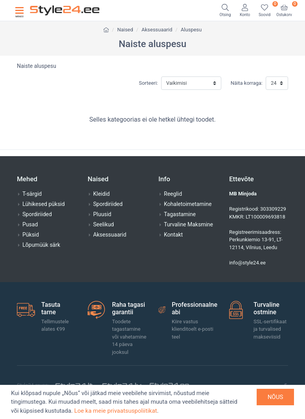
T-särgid (32, 194)
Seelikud (103, 224)
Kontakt (173, 234)
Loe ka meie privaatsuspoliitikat (115, 410)
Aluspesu (191, 30)
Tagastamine (180, 214)
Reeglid (173, 194)
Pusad (30, 224)
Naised (125, 30)
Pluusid (102, 214)
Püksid (30, 234)
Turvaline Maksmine (188, 224)
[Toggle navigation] (19, 10)
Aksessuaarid (156, 30)
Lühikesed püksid (43, 204)
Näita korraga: (247, 83)
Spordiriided (37, 214)
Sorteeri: (148, 83)
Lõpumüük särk (41, 245)
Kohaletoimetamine (187, 204)
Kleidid (101, 194)
